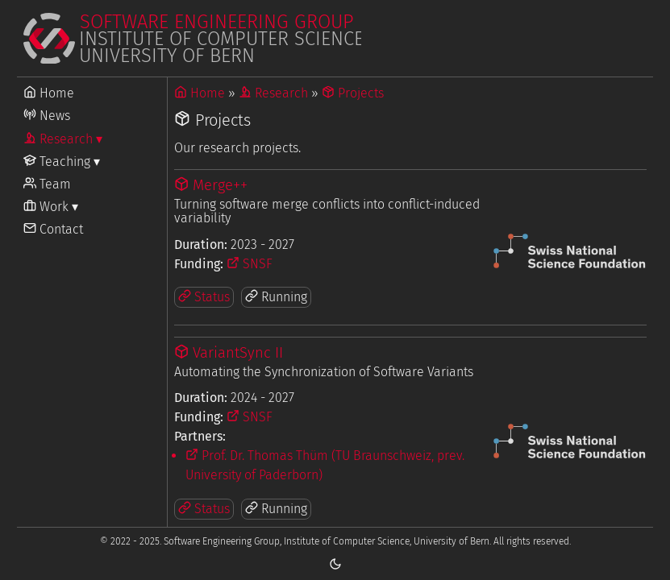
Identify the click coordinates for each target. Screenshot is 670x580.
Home (199, 93)
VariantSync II (228, 353)
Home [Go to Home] (48, 93)
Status (204, 296)
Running (276, 296)
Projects (353, 93)
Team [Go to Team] (47, 184)
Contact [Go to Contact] (53, 229)
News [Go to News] (46, 115)
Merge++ (211, 185)
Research (273, 93)
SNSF (250, 263)
